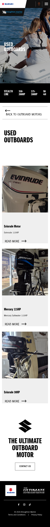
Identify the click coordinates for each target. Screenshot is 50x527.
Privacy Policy (36, 515)
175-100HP (34, 93)
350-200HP (22, 93)
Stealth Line (8, 93)
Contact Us (25, 466)
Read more (15, 241)
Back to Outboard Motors (24, 114)
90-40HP (45, 93)
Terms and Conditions (16, 515)
